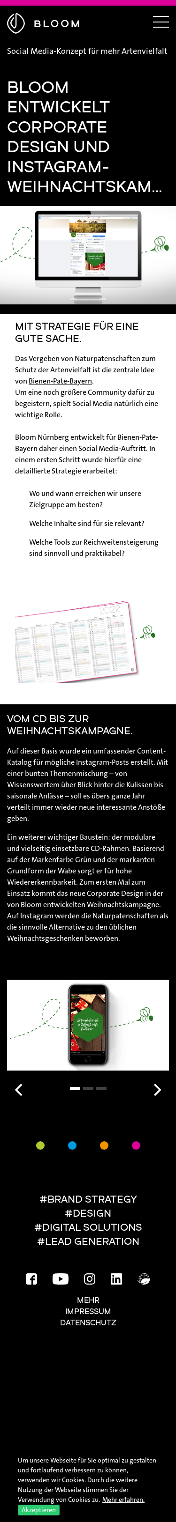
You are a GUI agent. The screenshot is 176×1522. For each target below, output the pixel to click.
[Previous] (19, 1089)
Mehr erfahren (122, 1499)
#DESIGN (88, 1214)
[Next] (156, 1089)
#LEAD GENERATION (88, 1242)
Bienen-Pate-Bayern (60, 381)
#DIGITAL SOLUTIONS (88, 1228)
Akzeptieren (39, 1510)
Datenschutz (88, 1323)
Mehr (88, 1301)
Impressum (88, 1312)
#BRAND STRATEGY (88, 1200)
